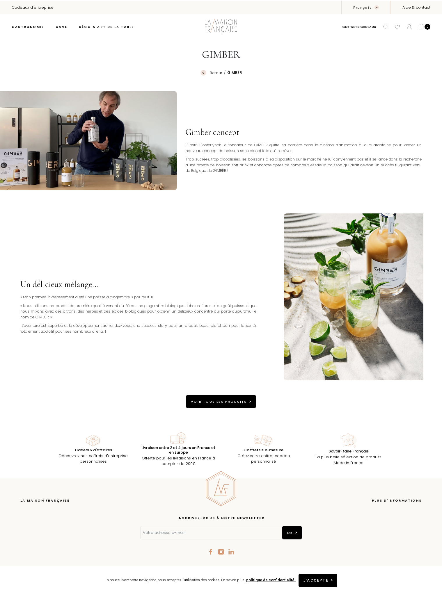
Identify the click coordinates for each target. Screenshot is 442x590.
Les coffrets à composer (43, 530)
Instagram (221, 551)
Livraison (413, 513)
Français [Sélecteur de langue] (363, 7)
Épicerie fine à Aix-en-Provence (50, 521)
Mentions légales (405, 521)
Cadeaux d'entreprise (41, 547)
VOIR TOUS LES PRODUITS (219, 401)
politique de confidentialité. (269, 580)
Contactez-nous (406, 539)
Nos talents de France (41, 539)
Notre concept (34, 513)
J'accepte (316, 580)
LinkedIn (231, 551)
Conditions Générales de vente (391, 530)
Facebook (210, 551)
